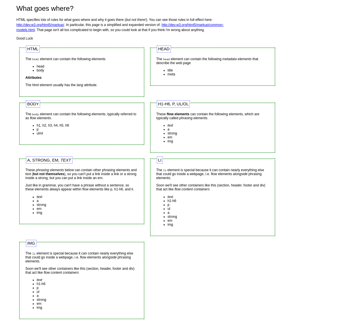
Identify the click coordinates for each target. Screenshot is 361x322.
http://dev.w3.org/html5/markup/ (40, 25)
